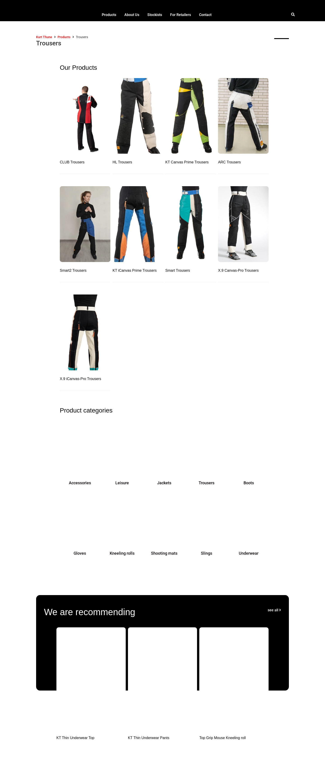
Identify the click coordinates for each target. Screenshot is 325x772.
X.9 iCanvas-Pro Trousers (80, 379)
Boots (249, 482)
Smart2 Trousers (73, 270)
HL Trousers (122, 162)
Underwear (248, 553)
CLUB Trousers (72, 162)
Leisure (122, 482)
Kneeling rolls (122, 553)
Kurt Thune (44, 37)
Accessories (80, 482)
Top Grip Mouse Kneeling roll (222, 738)
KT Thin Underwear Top (75, 738)
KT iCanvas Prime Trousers (135, 270)
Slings (206, 553)
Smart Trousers (177, 270)
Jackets (164, 482)
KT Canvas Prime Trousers (187, 162)
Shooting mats (164, 553)
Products (64, 37)
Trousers (206, 482)
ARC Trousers (229, 162)
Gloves (80, 553)
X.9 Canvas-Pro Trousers (238, 270)
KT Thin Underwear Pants (148, 738)
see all (274, 610)
